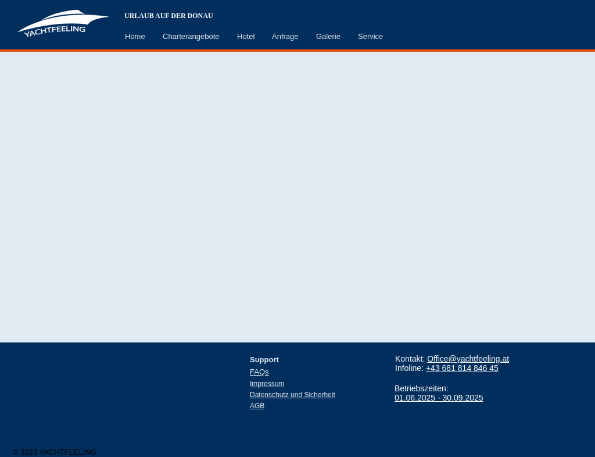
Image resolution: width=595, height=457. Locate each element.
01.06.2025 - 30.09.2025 (439, 397)
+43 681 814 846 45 (462, 368)
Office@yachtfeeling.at (468, 358)
